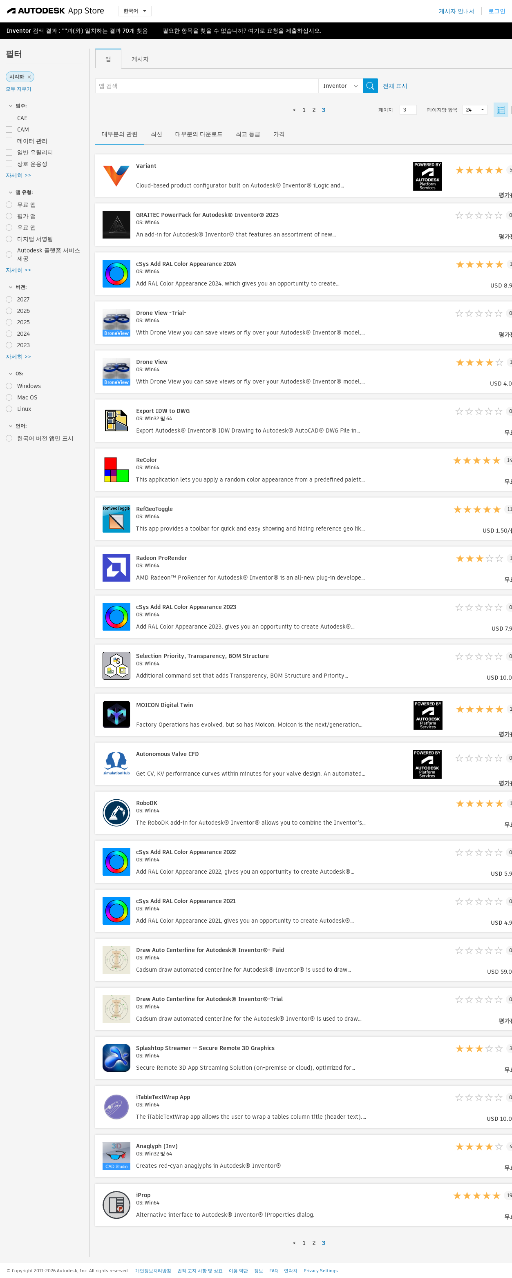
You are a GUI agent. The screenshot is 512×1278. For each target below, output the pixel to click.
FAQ (273, 1270)
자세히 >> (18, 175)
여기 (253, 31)
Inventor (19, 31)
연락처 (290, 1270)
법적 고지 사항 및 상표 (200, 1270)
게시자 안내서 (457, 11)
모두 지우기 (18, 88)
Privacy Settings (321, 1270)
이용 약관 (238, 1270)
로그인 (496, 11)
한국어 (134, 10)
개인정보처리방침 (153, 1270)
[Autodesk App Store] (56, 11)
